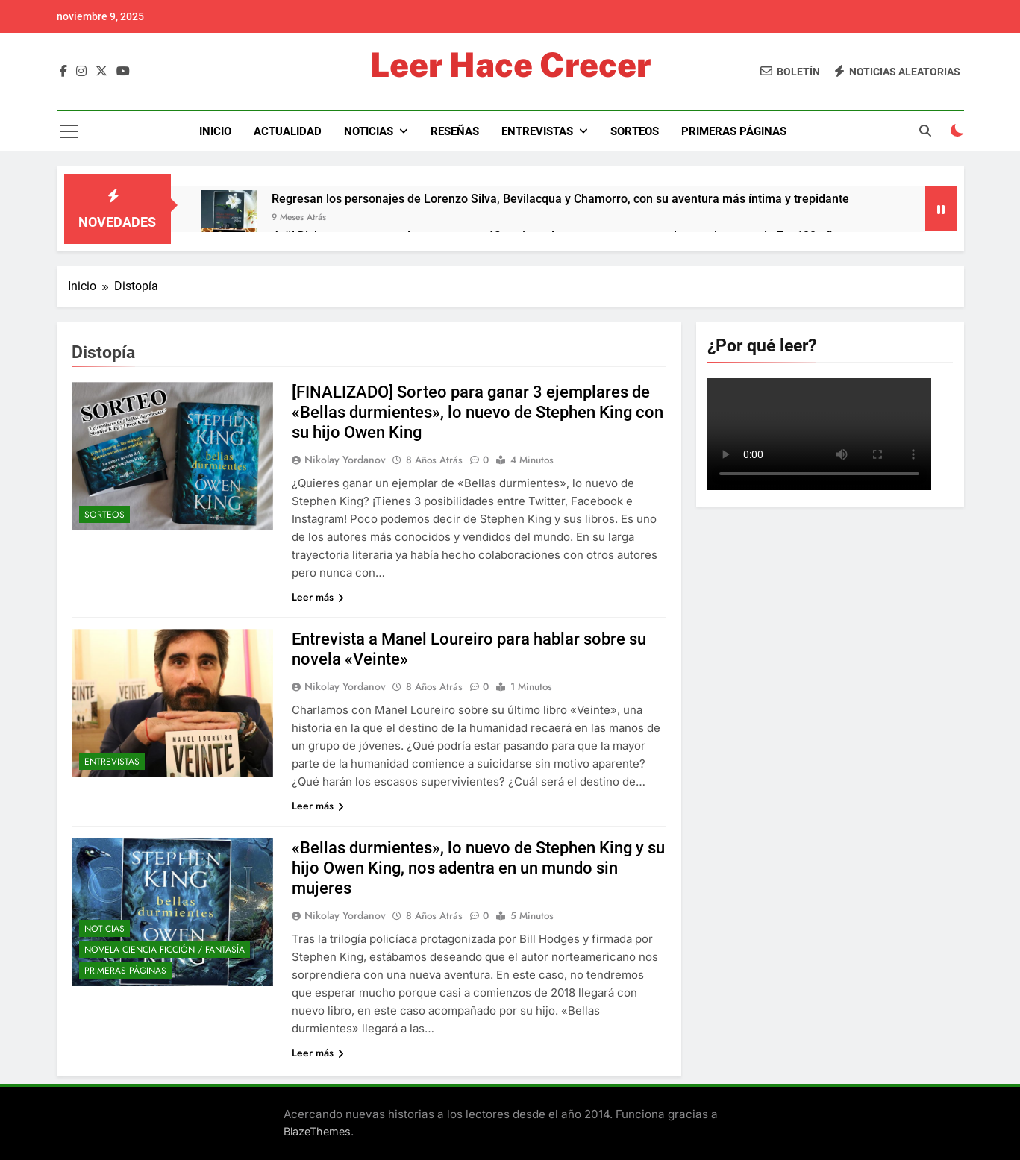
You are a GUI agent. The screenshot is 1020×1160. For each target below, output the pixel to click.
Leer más (318, 596)
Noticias (368, 131)
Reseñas (455, 131)
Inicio (215, 131)
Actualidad (288, 131)
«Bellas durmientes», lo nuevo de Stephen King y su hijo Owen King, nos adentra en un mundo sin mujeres (478, 867)
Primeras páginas (733, 131)
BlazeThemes (317, 1131)
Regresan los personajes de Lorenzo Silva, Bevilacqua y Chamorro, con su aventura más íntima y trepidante (560, 199)
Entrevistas (537, 131)
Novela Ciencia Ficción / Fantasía (164, 949)
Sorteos (634, 131)
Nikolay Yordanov (345, 459)
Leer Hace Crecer (510, 64)
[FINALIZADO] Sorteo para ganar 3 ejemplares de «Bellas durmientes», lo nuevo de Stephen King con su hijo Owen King (477, 412)
